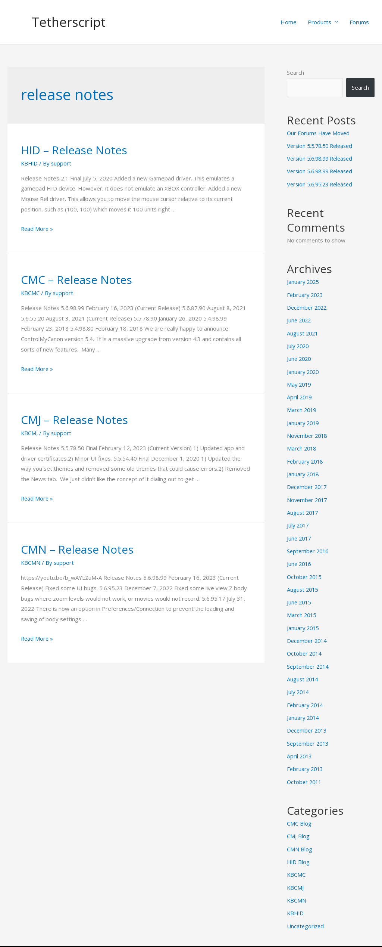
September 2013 (309, 735)
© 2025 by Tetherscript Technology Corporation (191, 940)
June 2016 (300, 558)
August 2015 (303, 583)
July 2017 (298, 520)
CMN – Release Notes (77, 549)
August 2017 (303, 508)
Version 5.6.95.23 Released (322, 183)
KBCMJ (29, 433)
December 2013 (308, 722)
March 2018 (302, 445)
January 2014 (303, 710)
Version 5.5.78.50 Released (322, 145)
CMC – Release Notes (76, 279)
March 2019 (302, 407)
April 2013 (300, 747)
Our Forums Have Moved (319, 133)
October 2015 (305, 571)
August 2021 (303, 331)
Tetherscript (69, 22)
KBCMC (30, 293)
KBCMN (31, 563)
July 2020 (298, 344)
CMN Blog (299, 839)
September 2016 (309, 546)
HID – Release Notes (74, 150)
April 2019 (300, 394)
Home (289, 22)
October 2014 (305, 646)
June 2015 (300, 596)
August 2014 (303, 671)
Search (295, 72)
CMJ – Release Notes (74, 419)
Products (319, 22)
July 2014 (298, 684)
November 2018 (308, 432)
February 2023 (306, 293)
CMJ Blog (298, 826)
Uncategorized (306, 915)
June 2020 (300, 356)
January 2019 (303, 419)
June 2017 (300, 533)
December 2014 (308, 634)
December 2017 (308, 482)
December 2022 (308, 306)
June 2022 (300, 318)
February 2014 (306, 697)
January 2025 (303, 281)
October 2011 (305, 772)
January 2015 (303, 621)
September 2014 (309, 659)
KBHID (30, 163)
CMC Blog (299, 814)
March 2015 (302, 609)
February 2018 (306, 457)
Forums (359, 22)
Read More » (37, 228)
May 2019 (300, 382)
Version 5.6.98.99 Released (322, 158)
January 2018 (303, 470)
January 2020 (303, 369)
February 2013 (306, 760)
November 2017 (308, 495)
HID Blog (298, 852)
